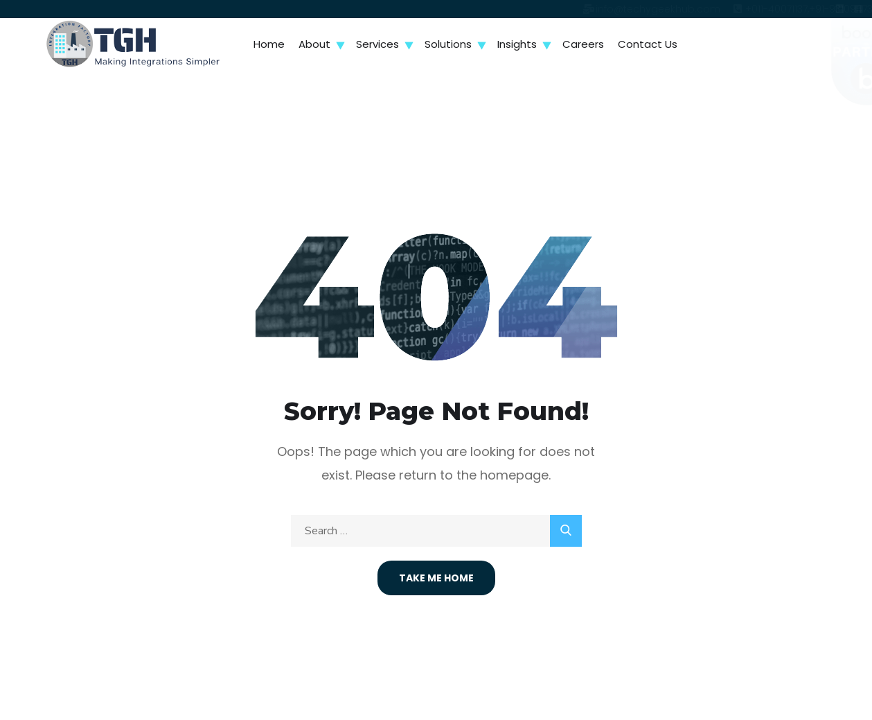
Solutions (448, 44)
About (314, 44)
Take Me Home (436, 578)
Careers (583, 44)
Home (269, 44)
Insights (517, 44)
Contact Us (647, 44)
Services (377, 44)
